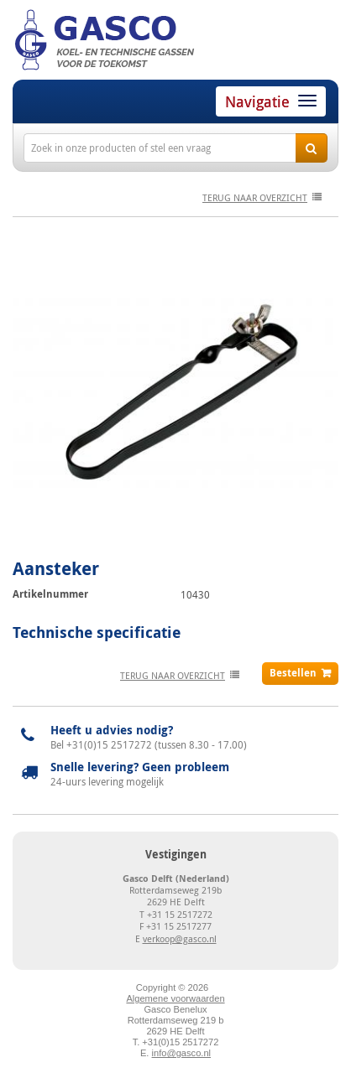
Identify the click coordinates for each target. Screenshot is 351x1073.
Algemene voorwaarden (175, 998)
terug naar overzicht (254, 197)
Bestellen (293, 673)
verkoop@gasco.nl (180, 938)
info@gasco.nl (181, 1053)
